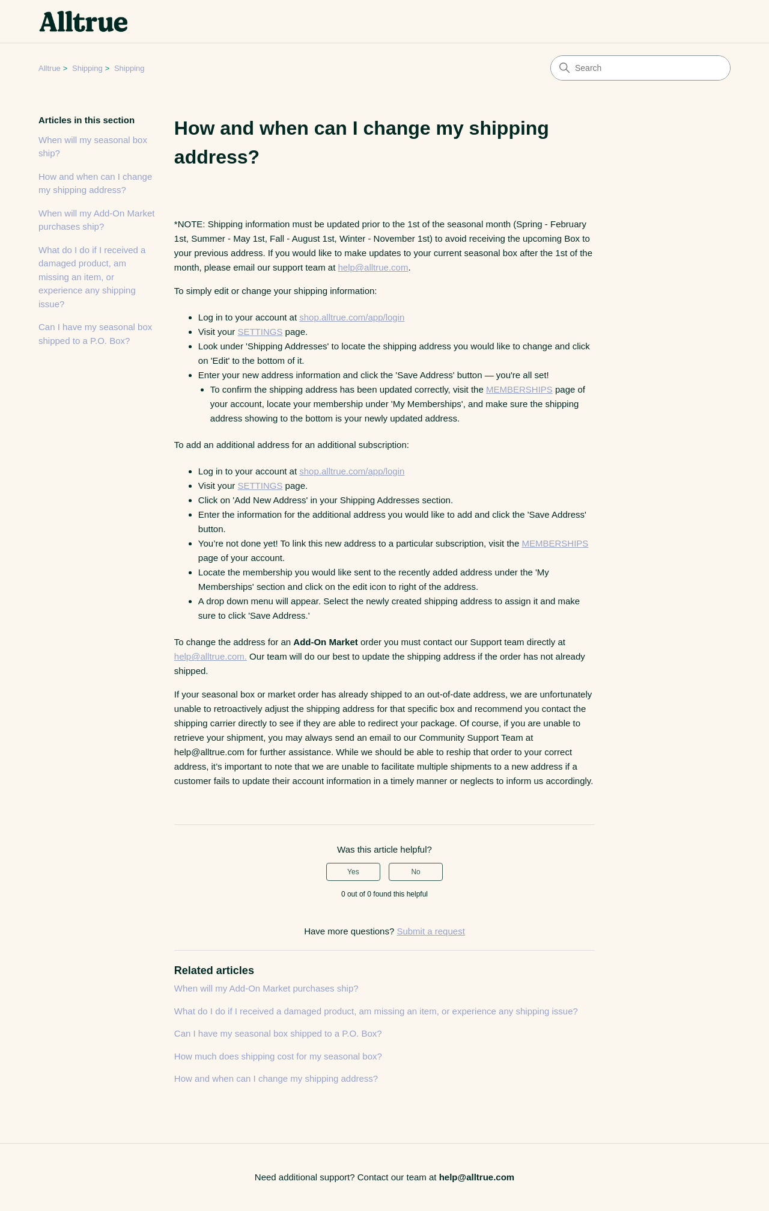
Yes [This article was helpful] (353, 872)
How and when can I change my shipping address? (95, 183)
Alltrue (49, 68)
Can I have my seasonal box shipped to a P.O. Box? (95, 334)
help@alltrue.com (373, 267)
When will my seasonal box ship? (92, 147)
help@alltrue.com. (210, 656)
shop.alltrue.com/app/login (351, 317)
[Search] (640, 68)
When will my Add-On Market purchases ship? (96, 220)
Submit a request (430, 931)
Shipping (87, 68)
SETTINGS (259, 332)
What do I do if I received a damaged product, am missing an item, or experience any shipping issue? (91, 277)
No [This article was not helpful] (415, 872)
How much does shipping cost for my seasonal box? (278, 1056)
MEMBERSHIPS (519, 389)
